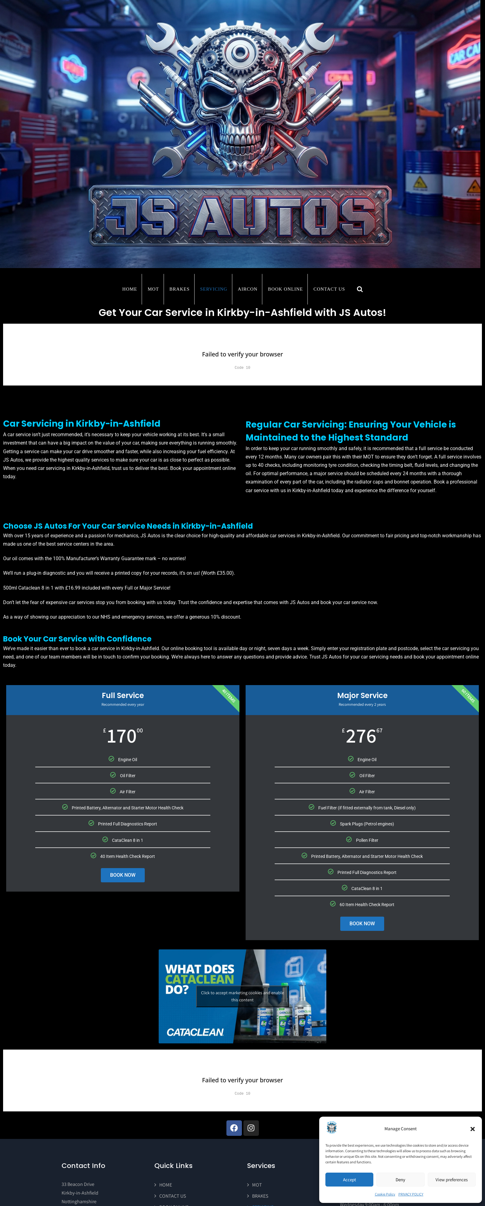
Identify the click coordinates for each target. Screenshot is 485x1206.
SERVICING (213, 289)
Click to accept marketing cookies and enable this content (242, 996)
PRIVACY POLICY (410, 1194)
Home (129, 289)
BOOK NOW (122, 875)
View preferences (452, 1180)
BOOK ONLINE (285, 289)
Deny (400, 1180)
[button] (473, 1129)
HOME (165, 1185)
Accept (349, 1180)
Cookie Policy (385, 1194)
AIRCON (248, 289)
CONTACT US (329, 289)
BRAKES (180, 289)
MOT (153, 289)
